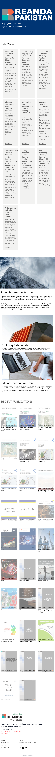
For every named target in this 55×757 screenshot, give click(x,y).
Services (3, 745)
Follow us (22, 745)
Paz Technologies (29, 755)
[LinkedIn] (23, 747)
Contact (21, 740)
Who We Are (5, 743)
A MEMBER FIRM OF (11, 732)
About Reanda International (28, 743)
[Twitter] (26, 747)
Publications (5, 747)
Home (3, 740)
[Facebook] (20, 747)
